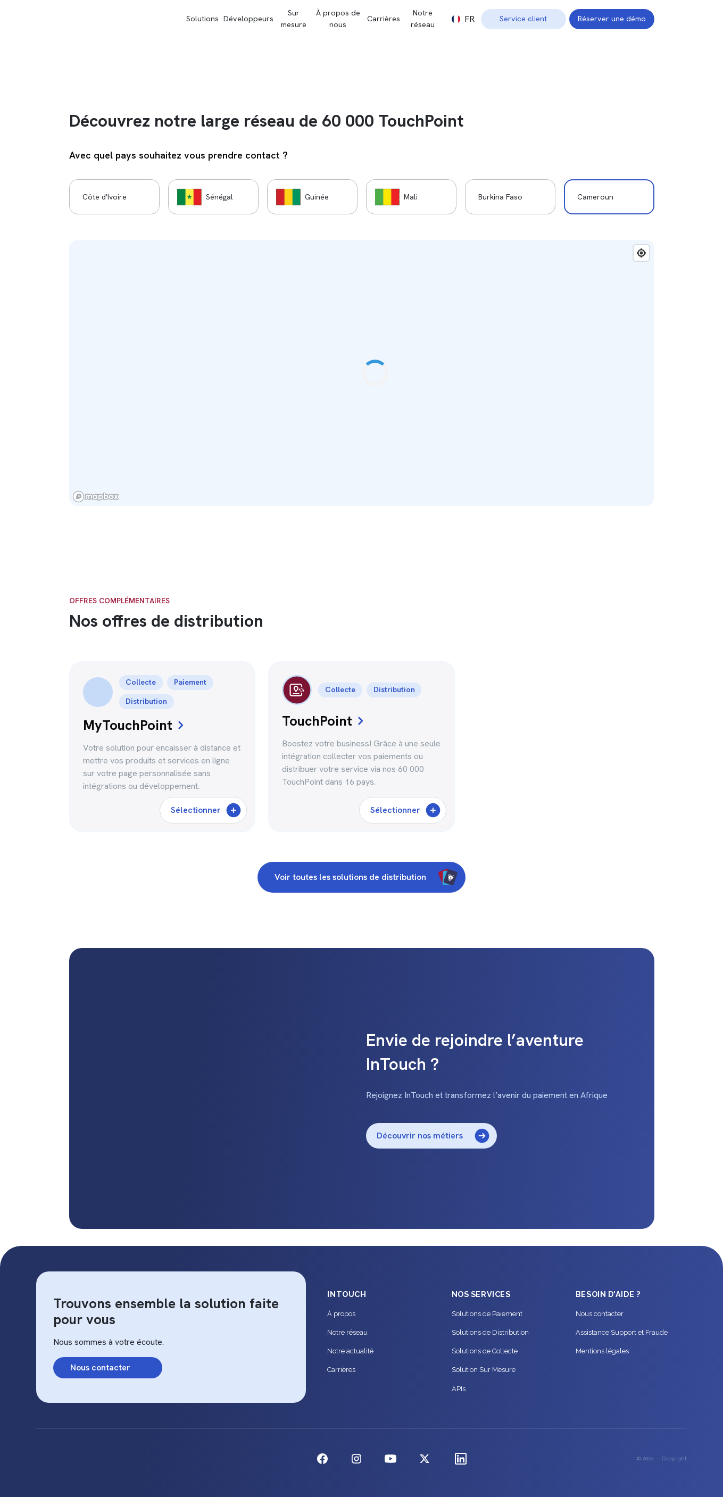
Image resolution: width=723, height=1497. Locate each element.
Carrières (383, 18)
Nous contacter (600, 1314)
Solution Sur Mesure (484, 1370)
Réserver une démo (612, 18)
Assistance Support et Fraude (622, 1332)
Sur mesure (293, 18)
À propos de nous (338, 18)
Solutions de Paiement (487, 1314)
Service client (523, 18)
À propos (341, 1314)
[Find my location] (641, 253)
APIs (459, 1389)
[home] (127, 19)
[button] (462, 19)
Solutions (202, 18)
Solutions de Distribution (490, 1332)
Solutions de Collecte (485, 1351)
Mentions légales (602, 1351)
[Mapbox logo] (95, 496)
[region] (361, 373)
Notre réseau (423, 18)
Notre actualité (350, 1351)
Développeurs (248, 18)
